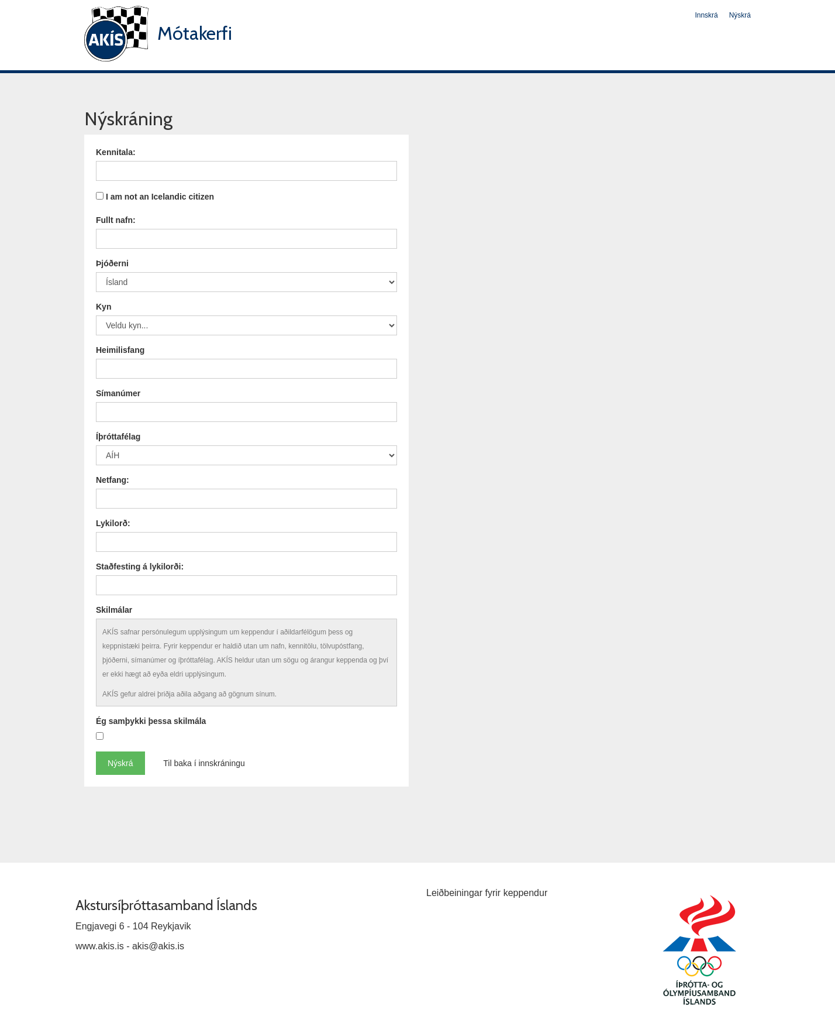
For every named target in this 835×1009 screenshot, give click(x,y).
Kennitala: (116, 152)
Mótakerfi (194, 33)
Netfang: (112, 480)
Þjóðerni (112, 263)
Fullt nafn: (116, 220)
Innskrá (706, 15)
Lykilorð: (113, 523)
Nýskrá (740, 15)
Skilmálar (114, 610)
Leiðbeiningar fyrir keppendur (486, 893)
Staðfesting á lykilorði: (140, 566)
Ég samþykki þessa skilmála (151, 721)
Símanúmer (118, 393)
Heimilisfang (120, 350)
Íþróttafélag (118, 436)
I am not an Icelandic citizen (160, 196)
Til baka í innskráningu (204, 763)
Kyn (103, 306)
